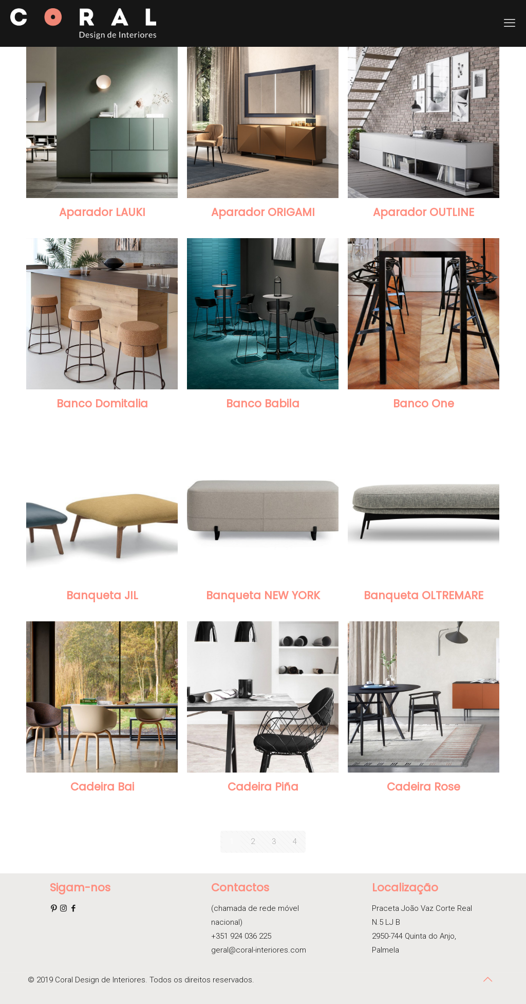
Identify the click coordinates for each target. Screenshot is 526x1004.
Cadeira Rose (423, 786)
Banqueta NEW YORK (263, 595)
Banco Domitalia (102, 403)
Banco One (423, 403)
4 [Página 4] (295, 841)
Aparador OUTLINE (423, 212)
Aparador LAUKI (102, 212)
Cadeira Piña (263, 786)
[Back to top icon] (487, 979)
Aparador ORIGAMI (263, 212)
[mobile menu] (509, 23)
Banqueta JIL (102, 595)
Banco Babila (262, 403)
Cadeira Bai (102, 786)
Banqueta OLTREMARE (423, 595)
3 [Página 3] (274, 841)
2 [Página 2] (253, 841)
